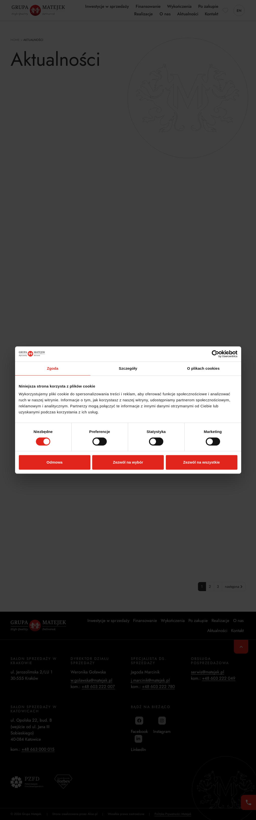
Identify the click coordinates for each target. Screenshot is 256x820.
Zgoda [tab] (53, 368)
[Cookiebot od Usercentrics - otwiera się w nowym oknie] (215, 354)
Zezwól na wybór (128, 462)
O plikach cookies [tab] (203, 368)
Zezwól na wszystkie (201, 462)
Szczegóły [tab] (128, 368)
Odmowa (54, 462)
